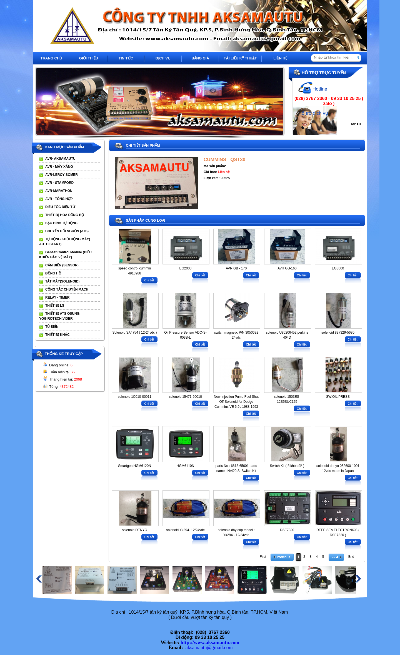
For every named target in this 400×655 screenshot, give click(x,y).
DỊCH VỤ (163, 58)
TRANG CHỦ (51, 58)
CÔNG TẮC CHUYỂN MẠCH (66, 289)
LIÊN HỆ (280, 58)
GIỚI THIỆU (88, 58)
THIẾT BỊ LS (54, 306)
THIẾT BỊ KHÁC (57, 335)
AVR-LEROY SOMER (61, 175)
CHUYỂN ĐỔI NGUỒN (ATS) (67, 231)
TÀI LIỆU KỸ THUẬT (240, 58)
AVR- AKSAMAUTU (60, 159)
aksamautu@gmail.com (209, 647)
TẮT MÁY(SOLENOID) (62, 281)
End (351, 557)
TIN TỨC (126, 58)
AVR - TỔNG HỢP (58, 199)
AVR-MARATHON (58, 191)
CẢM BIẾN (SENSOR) (62, 265)
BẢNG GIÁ (200, 58)
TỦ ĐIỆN (51, 327)
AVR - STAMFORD (59, 183)
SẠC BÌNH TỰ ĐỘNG (61, 223)
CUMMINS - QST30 (224, 159)
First (263, 557)
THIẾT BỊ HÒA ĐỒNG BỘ (64, 215)
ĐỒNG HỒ (53, 273)
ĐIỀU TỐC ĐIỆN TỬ (60, 207)
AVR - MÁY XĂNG (59, 167)
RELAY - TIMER (57, 297)
